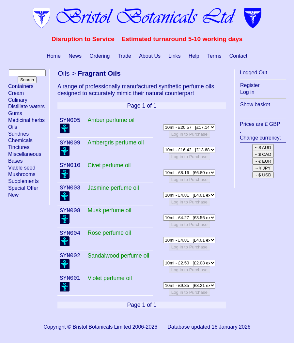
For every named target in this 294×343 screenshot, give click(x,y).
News (75, 56)
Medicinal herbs (26, 120)
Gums (15, 113)
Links (174, 56)
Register (250, 85)
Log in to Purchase (189, 134)
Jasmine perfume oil (113, 188)
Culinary (17, 100)
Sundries (18, 134)
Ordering (99, 56)
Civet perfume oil (109, 165)
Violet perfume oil (109, 278)
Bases (15, 161)
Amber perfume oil (110, 120)
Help (194, 56)
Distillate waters (26, 106)
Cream (16, 93)
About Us (150, 56)
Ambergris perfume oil (115, 142)
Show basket (255, 104)
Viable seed (21, 168)
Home (54, 56)
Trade (124, 56)
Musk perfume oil (109, 210)
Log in (247, 92)
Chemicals (20, 140)
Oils (12, 127)
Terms (214, 56)
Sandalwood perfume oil (118, 255)
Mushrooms (22, 174)
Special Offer (23, 188)
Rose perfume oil (109, 233)
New (13, 195)
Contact (238, 56)
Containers (20, 86)
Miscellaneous (24, 154)
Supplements (23, 181)
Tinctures (18, 147)
